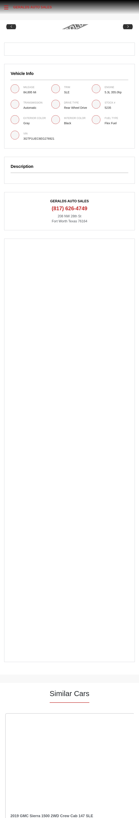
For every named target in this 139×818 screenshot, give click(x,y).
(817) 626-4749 (69, 208)
